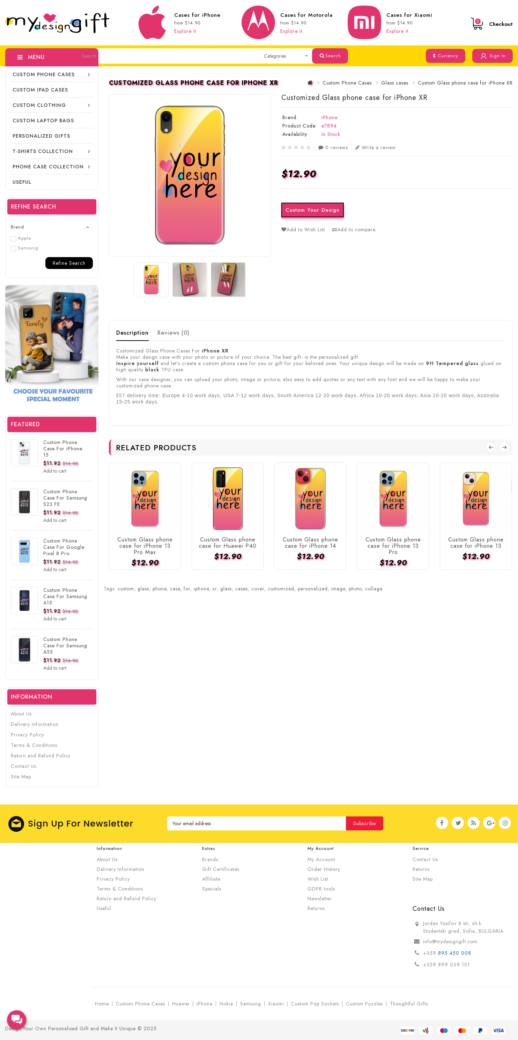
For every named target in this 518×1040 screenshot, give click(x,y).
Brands (210, 859)
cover (257, 588)
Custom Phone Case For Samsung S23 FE (65, 498)
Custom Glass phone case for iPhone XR (465, 82)
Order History (324, 869)
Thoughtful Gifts (409, 1003)
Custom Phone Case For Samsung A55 (65, 645)
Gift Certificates (220, 869)
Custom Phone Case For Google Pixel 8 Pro (63, 547)
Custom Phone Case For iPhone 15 (62, 448)
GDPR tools (321, 888)
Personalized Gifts (41, 135)
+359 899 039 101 (446, 964)
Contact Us (23, 766)
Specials (211, 888)
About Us (21, 713)
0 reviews (333, 147)
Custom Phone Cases (44, 74)
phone (159, 588)
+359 (430, 953)
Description (132, 333)
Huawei (181, 1003)
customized (281, 588)
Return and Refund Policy (41, 755)
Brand (17, 227)
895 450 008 (455, 953)
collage (374, 588)
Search (330, 55)
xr (215, 588)
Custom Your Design (313, 210)
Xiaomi (276, 1003)
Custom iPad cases (40, 89)
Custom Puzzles (364, 1003)
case (175, 588)
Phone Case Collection (48, 166)
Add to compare (354, 229)
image (338, 588)
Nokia (226, 1003)
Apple (21, 238)
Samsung (24, 248)
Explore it (185, 31)
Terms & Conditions (34, 745)
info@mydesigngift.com (450, 941)
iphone (201, 588)
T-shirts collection (43, 151)
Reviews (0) (173, 333)
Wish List (318, 878)
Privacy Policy (27, 734)
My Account (321, 859)
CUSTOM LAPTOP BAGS (43, 120)
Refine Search (69, 263)
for (187, 588)
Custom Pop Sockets (315, 1003)
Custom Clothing (39, 105)
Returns (316, 908)
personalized (313, 588)
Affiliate (211, 878)
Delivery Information (35, 724)
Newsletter (320, 898)
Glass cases (394, 82)
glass (143, 588)
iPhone (329, 117)
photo (355, 588)
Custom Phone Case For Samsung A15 (65, 596)
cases (241, 588)
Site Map (21, 776)
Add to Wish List (303, 229)
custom (126, 588)
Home (102, 1003)
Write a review (375, 147)
